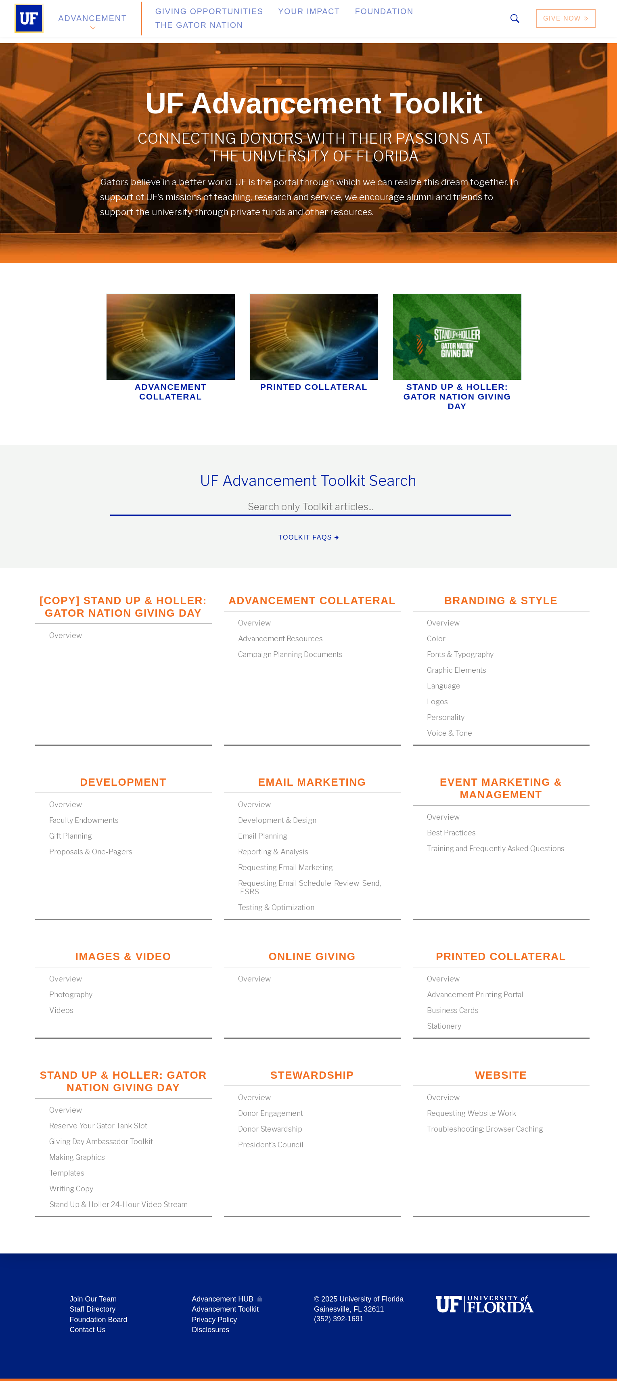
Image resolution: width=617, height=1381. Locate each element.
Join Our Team (93, 1301)
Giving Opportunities (193, 21)
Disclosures (210, 1330)
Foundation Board (98, 1320)
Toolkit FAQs (308, 537)
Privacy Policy (214, 1320)
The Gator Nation (418, 21)
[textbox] (310, 507)
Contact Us (87, 1330)
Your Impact (278, 21)
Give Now (566, 21)
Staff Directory (92, 1311)
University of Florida (371, 1301)
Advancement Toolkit (225, 1311)
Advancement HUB (222, 1301)
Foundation (343, 21)
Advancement (92, 21)
